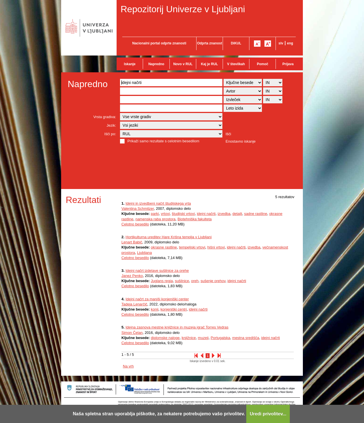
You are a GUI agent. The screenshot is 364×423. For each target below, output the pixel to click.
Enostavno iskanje (241, 141)
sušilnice (182, 281)
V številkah (236, 64)
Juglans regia (162, 281)
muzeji (203, 338)
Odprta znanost (209, 43)
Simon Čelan (131, 332)
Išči (228, 134)
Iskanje (130, 64)
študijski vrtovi (183, 214)
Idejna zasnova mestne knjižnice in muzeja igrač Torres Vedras (176, 327)
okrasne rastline (164, 247)
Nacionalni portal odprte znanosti (159, 43)
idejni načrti (206, 214)
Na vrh (128, 366)
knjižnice (189, 338)
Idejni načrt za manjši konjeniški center (157, 299)
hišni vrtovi (216, 247)
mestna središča (245, 338)
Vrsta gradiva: (104, 117)
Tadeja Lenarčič (134, 304)
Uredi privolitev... (268, 413)
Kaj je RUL (209, 64)
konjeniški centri (173, 309)
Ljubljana (144, 252)
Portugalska (220, 338)
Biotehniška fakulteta (194, 219)
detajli (237, 214)
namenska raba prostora (155, 219)
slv (280, 43)
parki (155, 214)
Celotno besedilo (135, 224)
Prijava (287, 64)
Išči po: (110, 134)
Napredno (156, 64)
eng (290, 43)
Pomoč (262, 64)
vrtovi (165, 214)
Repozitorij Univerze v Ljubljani (183, 9)
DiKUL (236, 43)
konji (154, 309)
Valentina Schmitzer (137, 208)
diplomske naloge (165, 338)
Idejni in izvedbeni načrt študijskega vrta (158, 203)
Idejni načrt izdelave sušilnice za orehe (157, 270)
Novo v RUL (183, 64)
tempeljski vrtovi (192, 247)
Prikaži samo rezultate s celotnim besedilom (163, 141)
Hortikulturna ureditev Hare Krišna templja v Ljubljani (168, 237)
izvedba (224, 214)
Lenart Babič (131, 242)
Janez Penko (132, 276)
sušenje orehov (212, 281)
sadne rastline (255, 214)
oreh (194, 281)
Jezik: (111, 125)
